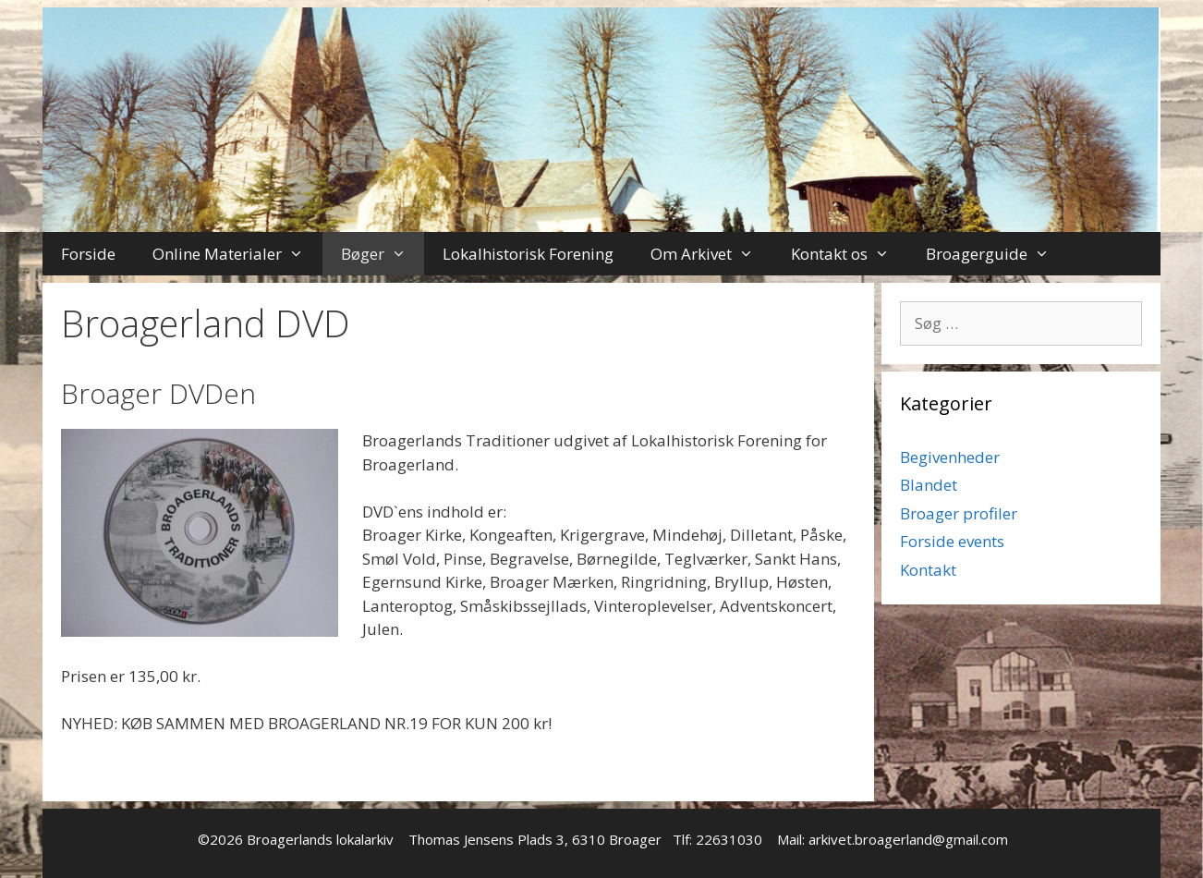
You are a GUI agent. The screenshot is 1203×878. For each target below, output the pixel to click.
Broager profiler (958, 513)
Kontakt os (849, 253)
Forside (88, 253)
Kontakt (928, 569)
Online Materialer (237, 253)
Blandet (928, 484)
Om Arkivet (711, 253)
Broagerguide (997, 253)
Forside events (952, 541)
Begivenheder (950, 457)
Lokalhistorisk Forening (528, 253)
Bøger (383, 253)
